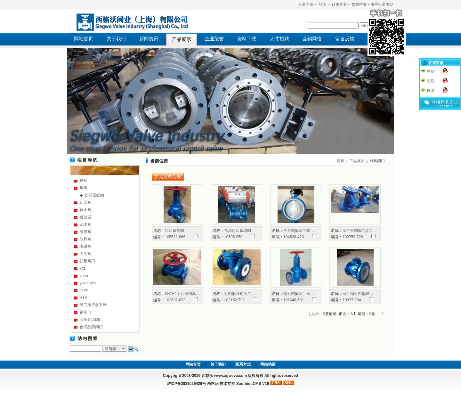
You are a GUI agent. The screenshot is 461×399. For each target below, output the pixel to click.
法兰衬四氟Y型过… (359, 230)
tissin (84, 290)
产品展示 (181, 39)
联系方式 (243, 364)
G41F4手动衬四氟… (182, 293)
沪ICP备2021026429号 (186, 383)
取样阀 (85, 239)
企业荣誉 (214, 38)
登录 (322, 4)
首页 (340, 161)
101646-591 (293, 300)
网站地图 (268, 364)
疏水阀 (85, 224)
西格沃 (213, 383)
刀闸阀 (85, 253)
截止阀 (85, 210)
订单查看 (339, 4)
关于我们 (116, 38)
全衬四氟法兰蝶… (298, 230)
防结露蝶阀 (94, 195)
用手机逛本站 (381, 4)
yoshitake (88, 283)
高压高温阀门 (91, 319)
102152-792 (234, 300)
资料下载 (246, 38)
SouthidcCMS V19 (252, 383)
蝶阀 (83, 188)
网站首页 (83, 38)
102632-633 (175, 300)
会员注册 (305, 4)
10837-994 (352, 300)
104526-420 (293, 237)
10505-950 (233, 237)
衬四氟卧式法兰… (239, 293)
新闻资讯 (148, 38)
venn (84, 275)
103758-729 (353, 237)
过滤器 (85, 217)
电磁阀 (85, 246)
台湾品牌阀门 (91, 327)
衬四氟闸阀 (174, 230)
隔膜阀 (85, 232)
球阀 (83, 180)
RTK (83, 297)
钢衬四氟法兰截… (298, 293)
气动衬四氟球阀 (237, 230)
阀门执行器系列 (93, 305)
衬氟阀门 (87, 261)
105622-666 (175, 237)
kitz (82, 268)
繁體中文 (359, 4)
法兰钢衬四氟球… (358, 293)
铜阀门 (85, 312)
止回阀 (85, 202)
